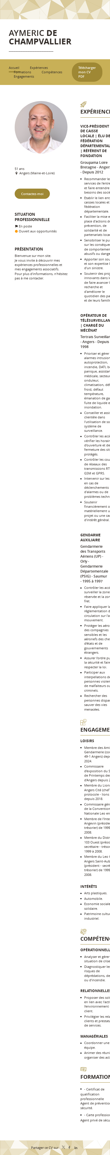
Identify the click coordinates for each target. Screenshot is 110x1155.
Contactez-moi (32, 194)
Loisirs (87, 740)
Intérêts (88, 886)
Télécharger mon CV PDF (87, 72)
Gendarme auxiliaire (90, 537)
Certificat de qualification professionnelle (92, 1094)
